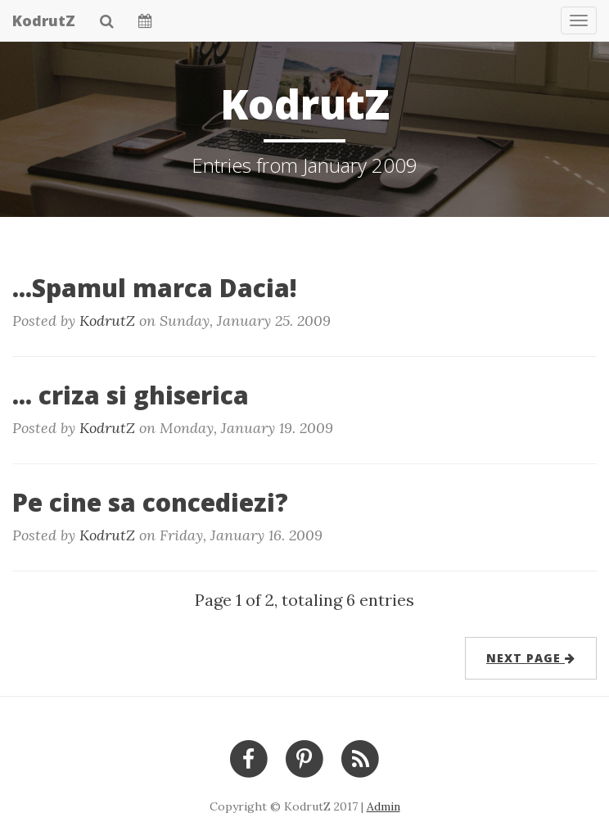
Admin (383, 806)
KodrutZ (43, 20)
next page (530, 658)
